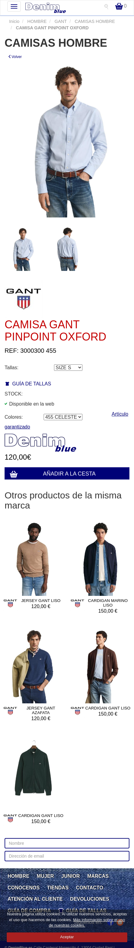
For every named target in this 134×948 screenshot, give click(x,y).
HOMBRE (36, 21)
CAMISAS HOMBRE (94, 21)
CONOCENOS (24, 887)
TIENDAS (57, 887)
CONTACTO (89, 887)
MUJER (45, 876)
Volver (15, 57)
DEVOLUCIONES (89, 899)
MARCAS (98, 876)
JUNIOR (70, 876)
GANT (60, 21)
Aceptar (67, 937)
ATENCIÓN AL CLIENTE (35, 899)
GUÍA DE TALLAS (31, 383)
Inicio (14, 21)
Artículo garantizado (66, 420)
